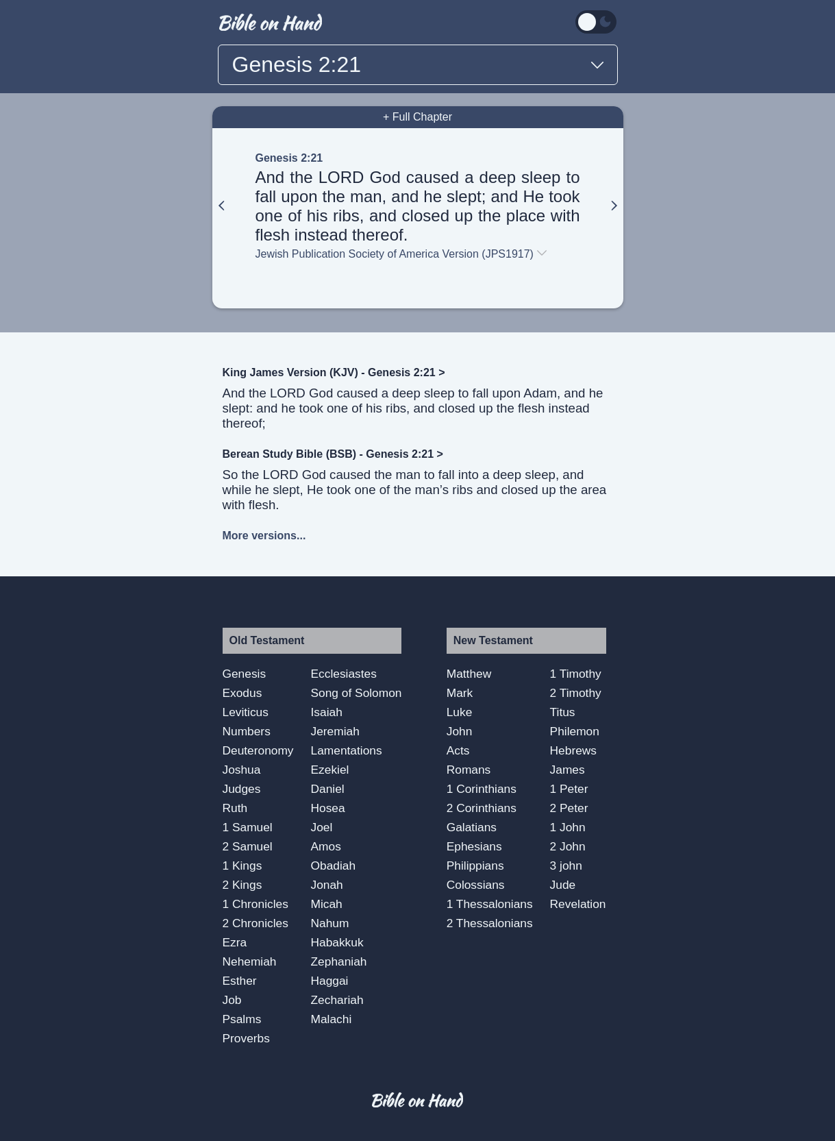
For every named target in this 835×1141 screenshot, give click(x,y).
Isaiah (326, 712)
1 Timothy (575, 673)
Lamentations (346, 750)
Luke (460, 712)
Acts (458, 750)
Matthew (469, 673)
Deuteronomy (258, 750)
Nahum (330, 923)
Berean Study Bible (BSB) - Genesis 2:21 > (333, 454)
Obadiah (333, 865)
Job (232, 1000)
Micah (326, 904)
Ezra (235, 942)
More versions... (264, 535)
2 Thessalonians (490, 923)
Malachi (331, 1019)
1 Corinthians (481, 789)
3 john (566, 865)
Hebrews (573, 750)
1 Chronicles (255, 904)
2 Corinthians (481, 808)
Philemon (574, 731)
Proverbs (246, 1038)
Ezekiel (330, 769)
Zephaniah (339, 961)
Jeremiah (335, 731)
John (460, 731)
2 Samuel (248, 846)
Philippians (475, 865)
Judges (242, 789)
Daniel (328, 789)
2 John (568, 846)
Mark (460, 693)
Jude (563, 885)
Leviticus (246, 712)
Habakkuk (337, 942)
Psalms (242, 1019)
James (567, 769)
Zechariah (337, 1000)
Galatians (472, 827)
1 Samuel (248, 827)
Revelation (578, 904)
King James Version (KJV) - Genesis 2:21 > (334, 372)
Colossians (476, 885)
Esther (240, 980)
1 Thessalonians (490, 904)
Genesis (244, 673)
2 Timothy (575, 693)
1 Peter (569, 789)
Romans (469, 769)
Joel (322, 827)
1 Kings (242, 865)
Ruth (235, 808)
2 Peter (569, 808)
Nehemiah (250, 961)
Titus (562, 712)
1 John (568, 827)
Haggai (330, 980)
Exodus (242, 693)
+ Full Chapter (417, 117)
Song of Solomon (356, 693)
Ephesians (474, 846)
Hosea (328, 808)
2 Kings (242, 885)
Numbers (247, 731)
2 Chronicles (255, 923)
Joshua (242, 769)
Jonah (327, 885)
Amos (326, 846)
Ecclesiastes (344, 673)
